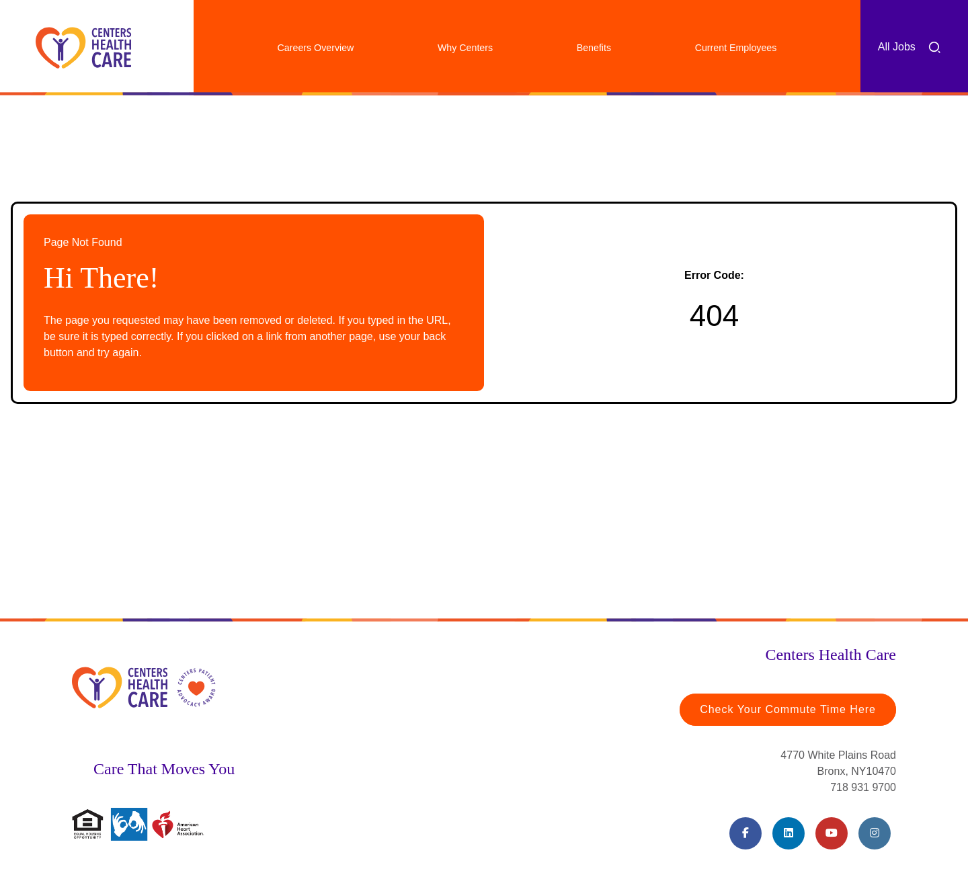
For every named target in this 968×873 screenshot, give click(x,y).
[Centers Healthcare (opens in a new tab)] (83, 47)
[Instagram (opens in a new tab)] (874, 833)
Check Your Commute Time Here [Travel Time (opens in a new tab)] (788, 709)
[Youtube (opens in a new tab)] (831, 833)
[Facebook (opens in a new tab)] (745, 833)
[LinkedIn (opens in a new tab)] (788, 833)
